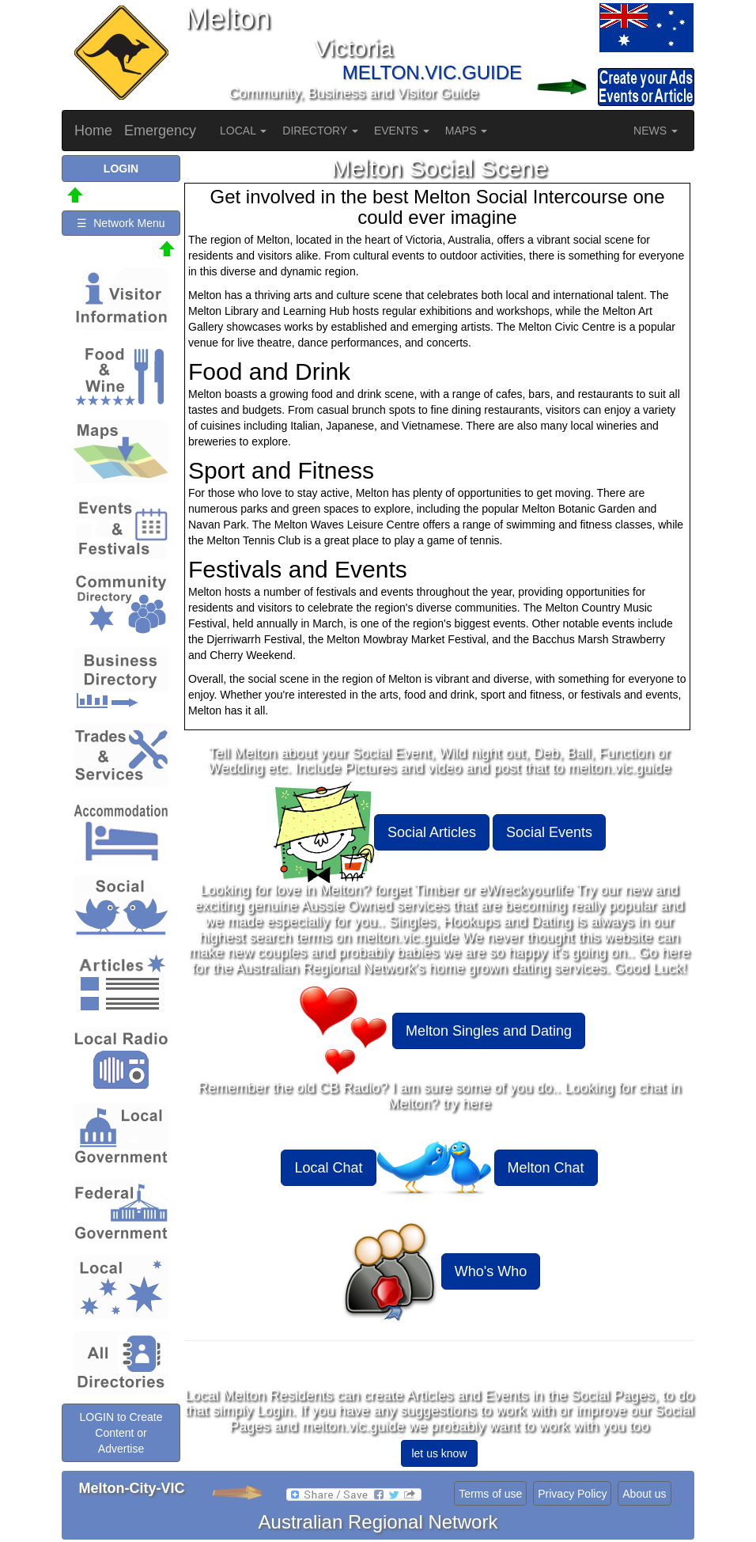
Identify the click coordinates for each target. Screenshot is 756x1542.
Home (93, 130)
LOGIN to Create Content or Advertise (120, 1433)
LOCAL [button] (243, 130)
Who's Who (491, 1271)
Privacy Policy (572, 1493)
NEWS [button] (655, 130)
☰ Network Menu (120, 223)
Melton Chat (546, 1168)
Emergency (160, 130)
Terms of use (490, 1493)
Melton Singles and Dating (489, 1031)
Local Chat (328, 1168)
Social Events (549, 832)
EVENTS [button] (401, 130)
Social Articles (431, 832)
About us (644, 1493)
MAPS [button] (466, 130)
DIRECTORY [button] (320, 130)
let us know (439, 1453)
